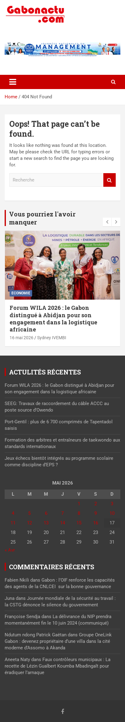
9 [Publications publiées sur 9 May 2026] (95, 513)
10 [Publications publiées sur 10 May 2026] (112, 513)
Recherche (109, 180)
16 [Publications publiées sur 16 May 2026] (95, 523)
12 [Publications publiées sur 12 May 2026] (29, 523)
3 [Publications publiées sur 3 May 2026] (112, 503)
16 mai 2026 (21, 337)
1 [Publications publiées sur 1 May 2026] (79, 503)
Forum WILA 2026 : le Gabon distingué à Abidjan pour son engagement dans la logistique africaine (53, 318)
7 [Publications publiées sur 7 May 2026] (62, 513)
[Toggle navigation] (13, 82)
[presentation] (107, 222)
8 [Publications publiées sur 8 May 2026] (79, 513)
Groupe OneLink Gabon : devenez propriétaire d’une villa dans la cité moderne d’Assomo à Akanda (58, 641)
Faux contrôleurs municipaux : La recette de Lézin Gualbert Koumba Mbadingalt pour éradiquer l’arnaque (57, 666)
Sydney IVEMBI (51, 337)
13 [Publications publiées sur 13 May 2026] (46, 523)
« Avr (10, 550)
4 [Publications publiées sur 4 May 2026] (13, 513)
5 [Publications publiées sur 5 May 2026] (29, 513)
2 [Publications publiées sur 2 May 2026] (95, 503)
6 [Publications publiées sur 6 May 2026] (46, 513)
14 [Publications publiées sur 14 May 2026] (62, 523)
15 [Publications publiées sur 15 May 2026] (78, 523)
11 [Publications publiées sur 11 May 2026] (13, 523)
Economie (20, 293)
